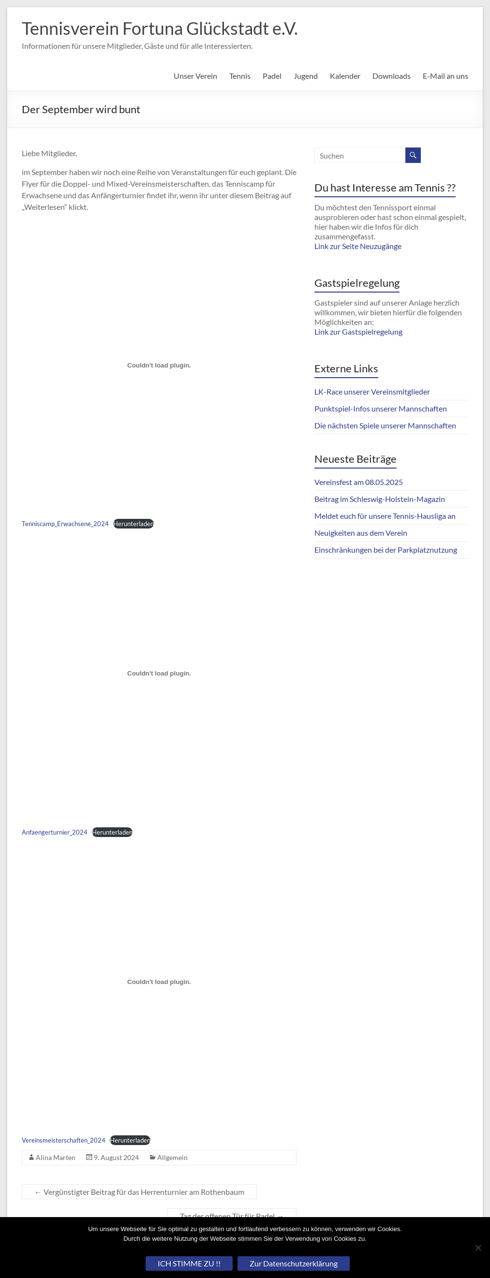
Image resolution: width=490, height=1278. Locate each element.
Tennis (240, 75)
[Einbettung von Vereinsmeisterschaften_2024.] (159, 982)
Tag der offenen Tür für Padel (232, 1215)
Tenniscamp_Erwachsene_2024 (65, 524)
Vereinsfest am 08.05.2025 (358, 481)
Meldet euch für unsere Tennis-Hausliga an (385, 515)
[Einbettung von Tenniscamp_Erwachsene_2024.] (159, 365)
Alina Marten (55, 1157)
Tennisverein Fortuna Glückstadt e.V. (160, 28)
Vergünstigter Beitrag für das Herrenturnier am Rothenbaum (139, 1191)
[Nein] (478, 1247)
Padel (272, 75)
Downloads (391, 75)
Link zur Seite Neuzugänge (357, 245)
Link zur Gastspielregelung (358, 331)
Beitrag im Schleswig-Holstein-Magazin (379, 498)
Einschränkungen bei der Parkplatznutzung (385, 549)
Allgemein (172, 1157)
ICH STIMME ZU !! (189, 1263)
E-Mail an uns (445, 75)
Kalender (345, 75)
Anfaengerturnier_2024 (55, 832)
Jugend (306, 75)
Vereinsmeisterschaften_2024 (63, 1140)
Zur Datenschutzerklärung (294, 1263)
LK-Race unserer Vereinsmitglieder (372, 391)
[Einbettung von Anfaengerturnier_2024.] (159, 674)
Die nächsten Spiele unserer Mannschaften (385, 425)
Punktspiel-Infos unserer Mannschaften (380, 408)
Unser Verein (195, 75)
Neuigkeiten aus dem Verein (360, 532)
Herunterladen (133, 524)
